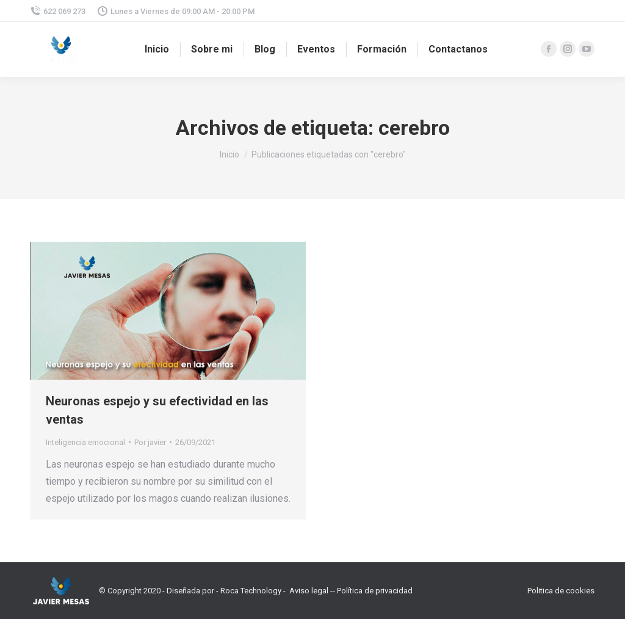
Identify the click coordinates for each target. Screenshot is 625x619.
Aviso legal (308, 590)
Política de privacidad (375, 590)
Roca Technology (250, 590)
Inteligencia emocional (85, 442)
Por (150, 442)
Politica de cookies (560, 590)
